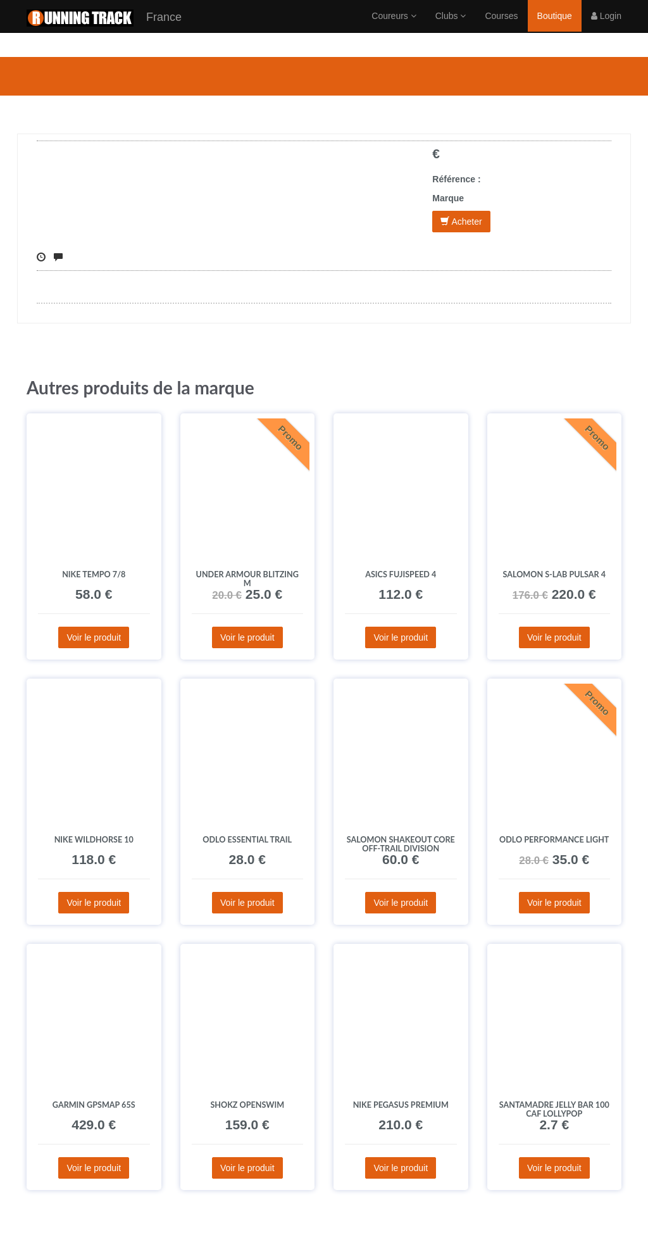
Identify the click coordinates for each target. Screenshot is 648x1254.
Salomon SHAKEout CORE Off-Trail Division (401, 844)
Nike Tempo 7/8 (93, 574)
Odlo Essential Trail (247, 839)
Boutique (554, 28)
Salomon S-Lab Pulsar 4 (554, 574)
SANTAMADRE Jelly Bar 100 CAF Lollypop (554, 1109)
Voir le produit (93, 637)
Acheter (461, 221)
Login (606, 28)
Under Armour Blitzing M (247, 579)
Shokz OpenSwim (247, 1105)
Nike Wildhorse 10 (94, 839)
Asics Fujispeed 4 (400, 574)
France (104, 30)
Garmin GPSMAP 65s (94, 1105)
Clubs (450, 28)
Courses (501, 28)
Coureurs (393, 28)
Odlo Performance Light (554, 839)
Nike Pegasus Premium (401, 1105)
